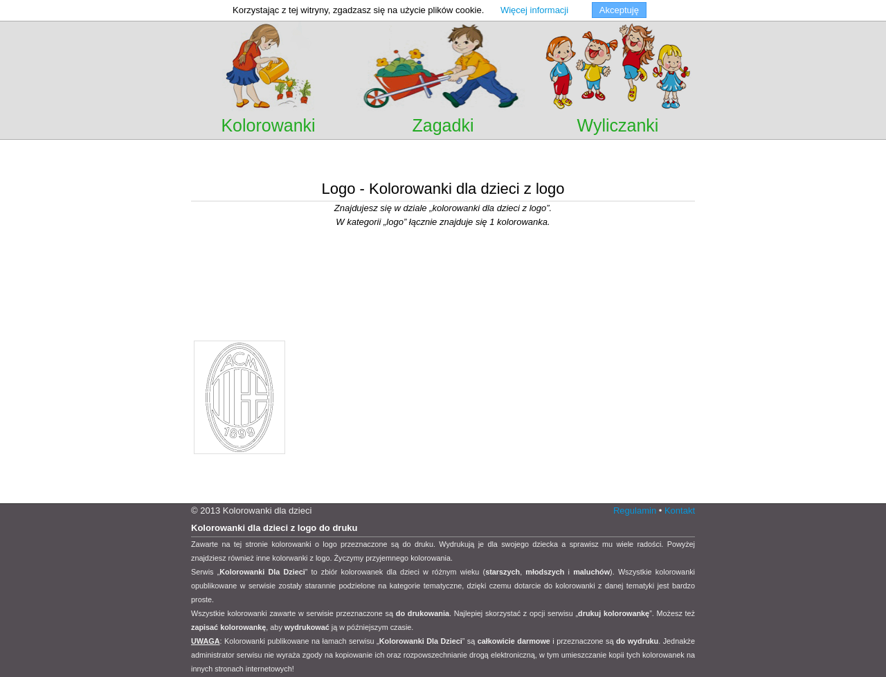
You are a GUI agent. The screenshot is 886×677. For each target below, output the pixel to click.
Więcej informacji (534, 10)
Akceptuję (619, 10)
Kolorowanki (268, 125)
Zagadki (443, 125)
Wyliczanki (618, 125)
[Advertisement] (443, 159)
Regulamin (634, 510)
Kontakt (679, 510)
